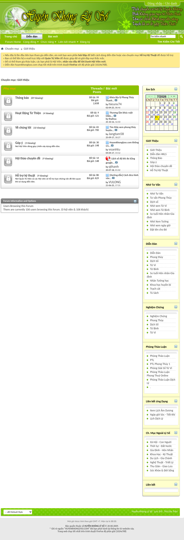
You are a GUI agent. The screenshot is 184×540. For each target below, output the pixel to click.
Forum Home (13, 41)
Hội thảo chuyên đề (27, 158)
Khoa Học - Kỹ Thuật (161, 454)
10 (171, 109)
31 (171, 123)
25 (175, 118)
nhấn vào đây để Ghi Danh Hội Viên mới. (84, 61)
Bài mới (53, 36)
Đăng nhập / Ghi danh (162, 3)
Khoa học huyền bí (160, 285)
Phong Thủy (157, 320)
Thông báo (22, 98)
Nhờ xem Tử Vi (158, 206)
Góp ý (19, 143)
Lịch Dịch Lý (156, 418)
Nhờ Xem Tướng (159, 221)
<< (149, 96)
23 (166, 118)
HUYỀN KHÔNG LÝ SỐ (95, 526)
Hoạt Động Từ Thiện (28, 113)
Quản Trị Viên (52, 58)
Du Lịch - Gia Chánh (161, 458)
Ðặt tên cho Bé (158, 229)
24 (171, 118)
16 (166, 113)
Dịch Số (154, 261)
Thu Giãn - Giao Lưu (161, 466)
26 (148, 123)
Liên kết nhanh (67, 41)
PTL (152, 360)
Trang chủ (10, 36)
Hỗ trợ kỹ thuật (25, 175)
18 (175, 113)
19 (148, 118)
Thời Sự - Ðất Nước (161, 446)
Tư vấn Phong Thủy (161, 198)
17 (171, 113)
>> (174, 96)
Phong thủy (156, 257)
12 (148, 113)
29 (162, 123)
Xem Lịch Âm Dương (161, 410)
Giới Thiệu (156, 150)
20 (153, 118)
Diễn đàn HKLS (158, 154)
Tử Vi (153, 265)
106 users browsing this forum (43, 209)
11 (175, 109)
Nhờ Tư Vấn (156, 193)
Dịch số (154, 202)
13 (153, 113)
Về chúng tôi (23, 127)
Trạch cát (155, 288)
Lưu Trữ (158, 511)
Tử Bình (154, 269)
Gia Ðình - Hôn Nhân (161, 450)
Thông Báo (156, 158)
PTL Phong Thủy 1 (160, 364)
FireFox (73, 64)
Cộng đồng (29, 41)
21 (157, 118)
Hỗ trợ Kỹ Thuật (148, 55)
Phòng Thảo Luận (160, 356)
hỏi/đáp (82, 55)
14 (157, 113)
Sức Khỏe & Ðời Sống (162, 470)
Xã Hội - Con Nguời (160, 442)
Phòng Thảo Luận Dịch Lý (161, 381)
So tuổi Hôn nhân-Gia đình (160, 215)
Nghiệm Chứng (158, 316)
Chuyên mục (12, 48)
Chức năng (47, 41)
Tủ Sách (154, 293)
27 (153, 123)
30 (166, 123)
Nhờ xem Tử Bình (160, 210)
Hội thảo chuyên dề (161, 166)
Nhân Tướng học (159, 280)
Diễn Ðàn (155, 253)
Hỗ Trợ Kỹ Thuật (159, 170)
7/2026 (161, 96)
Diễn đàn (31, 36)
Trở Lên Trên (171, 511)
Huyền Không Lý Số (142, 511)
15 (162, 113)
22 (162, 118)
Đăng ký (85, 41)
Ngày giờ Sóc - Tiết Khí (162, 414)
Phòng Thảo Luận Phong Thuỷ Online (158, 373)
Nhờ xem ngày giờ (160, 225)
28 (157, 123)
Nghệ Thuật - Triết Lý (161, 462)
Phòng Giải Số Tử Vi (161, 368)
